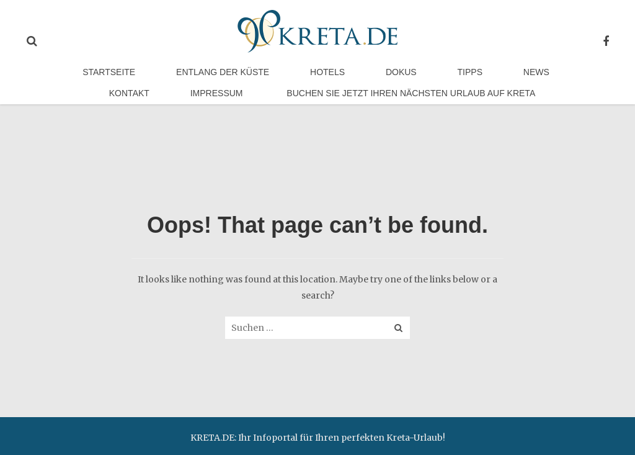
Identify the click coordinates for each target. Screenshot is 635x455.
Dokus (322, 80)
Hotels (266, 80)
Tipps (374, 80)
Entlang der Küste (178, 80)
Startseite (82, 80)
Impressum (549, 80)
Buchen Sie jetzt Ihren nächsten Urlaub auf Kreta (324, 116)
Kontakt (480, 80)
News (423, 80)
